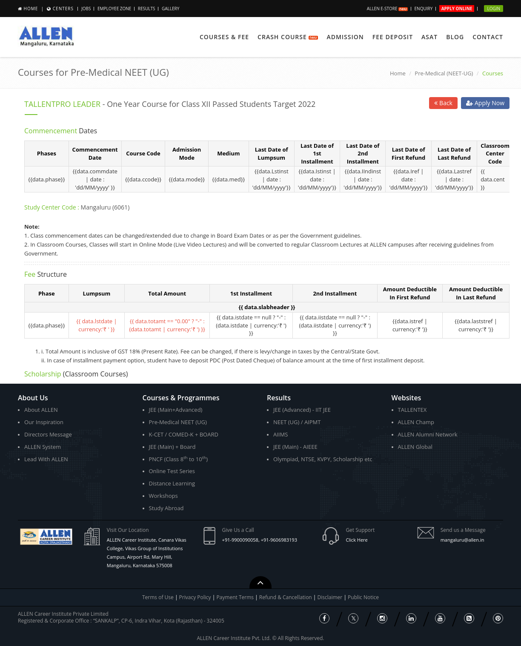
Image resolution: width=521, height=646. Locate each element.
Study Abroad (166, 508)
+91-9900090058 (240, 540)
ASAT (429, 37)
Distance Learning (172, 483)
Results (146, 8)
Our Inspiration (43, 422)
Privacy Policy (195, 597)
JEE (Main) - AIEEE (295, 447)
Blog (455, 37)
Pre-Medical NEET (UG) (178, 422)
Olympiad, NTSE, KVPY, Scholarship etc (322, 459)
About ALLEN (41, 409)
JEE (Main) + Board (172, 447)
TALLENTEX (412, 409)
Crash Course (288, 37)
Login (493, 8)
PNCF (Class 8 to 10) (178, 459)
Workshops (163, 496)
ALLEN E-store (387, 8)
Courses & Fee (224, 37)
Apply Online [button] (456, 8)
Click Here (356, 540)
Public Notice (363, 597)
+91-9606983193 (279, 540)
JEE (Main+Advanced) (176, 409)
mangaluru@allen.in (462, 540)
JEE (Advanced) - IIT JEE (302, 409)
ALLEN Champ (416, 422)
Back (443, 103)
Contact (487, 37)
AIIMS (280, 434)
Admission (345, 37)
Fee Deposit (392, 37)
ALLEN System (42, 447)
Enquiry (424, 8)
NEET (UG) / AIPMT (297, 422)
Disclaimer (331, 597)
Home (31, 8)
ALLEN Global (415, 447)
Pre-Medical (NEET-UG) (444, 73)
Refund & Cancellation (286, 597)
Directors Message (48, 434)
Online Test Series (172, 471)
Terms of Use (158, 597)
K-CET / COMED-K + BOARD (183, 434)
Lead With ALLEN (46, 459)
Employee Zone (114, 8)
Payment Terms (235, 597)
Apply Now (485, 103)
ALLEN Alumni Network (428, 434)
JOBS (86, 8)
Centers (63, 8)
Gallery (170, 8)
